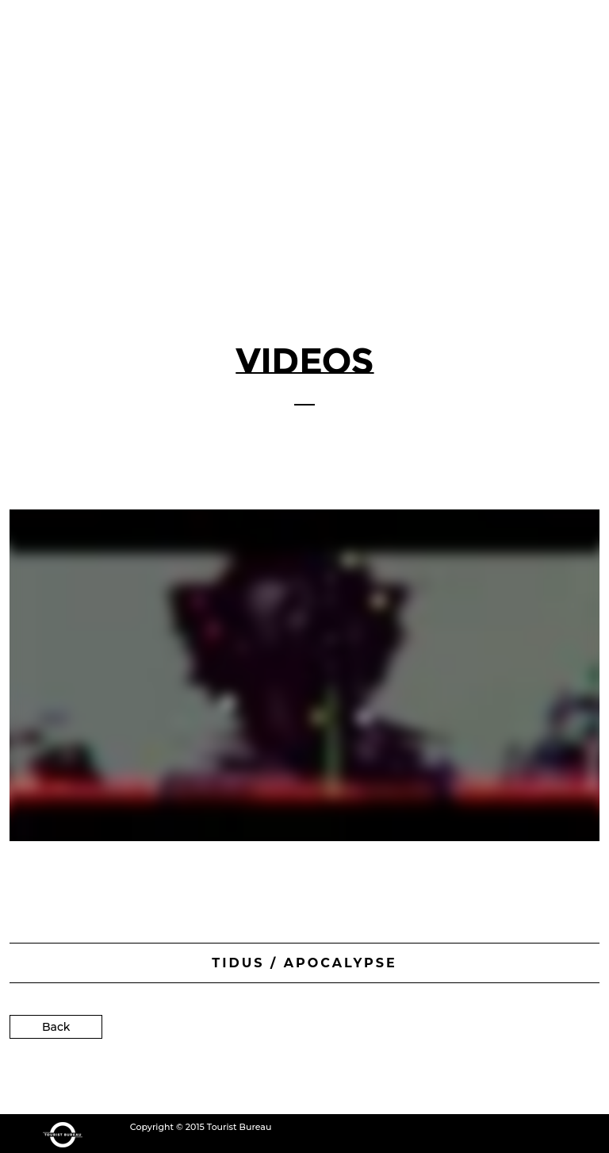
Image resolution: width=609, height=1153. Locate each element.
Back (56, 1024)
